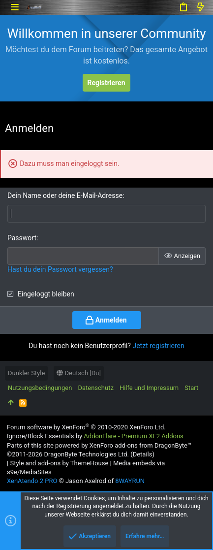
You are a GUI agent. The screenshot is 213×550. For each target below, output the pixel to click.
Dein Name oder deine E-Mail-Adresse (64, 195)
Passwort (21, 238)
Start (191, 387)
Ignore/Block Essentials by (95, 436)
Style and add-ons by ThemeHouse (59, 463)
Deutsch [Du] (79, 373)
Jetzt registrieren (158, 346)
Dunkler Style (26, 373)
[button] (14, 7)
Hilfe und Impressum (149, 387)
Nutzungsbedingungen (40, 387)
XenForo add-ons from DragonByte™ (140, 445)
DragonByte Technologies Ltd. (86, 454)
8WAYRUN (130, 481)
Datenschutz (95, 387)
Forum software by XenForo (86, 427)
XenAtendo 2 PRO (32, 481)
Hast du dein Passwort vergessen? (60, 269)
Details (142, 454)
